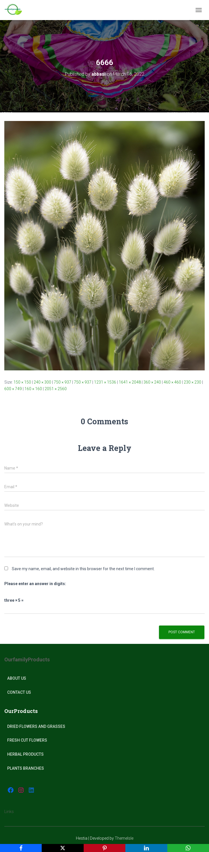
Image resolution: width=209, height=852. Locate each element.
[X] (62, 848)
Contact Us (19, 692)
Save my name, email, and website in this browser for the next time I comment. (83, 568)
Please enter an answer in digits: (35, 583)
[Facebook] (21, 848)
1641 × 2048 (130, 382)
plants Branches (25, 768)
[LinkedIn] (146, 848)
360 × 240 (152, 382)
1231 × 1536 (105, 382)
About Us (16, 678)
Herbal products (25, 754)
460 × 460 (172, 382)
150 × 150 (22, 382)
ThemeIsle (124, 838)
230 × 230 (192, 382)
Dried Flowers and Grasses (36, 726)
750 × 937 (62, 382)
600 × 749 (13, 388)
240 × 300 (42, 382)
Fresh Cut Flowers (27, 740)
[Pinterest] (104, 848)
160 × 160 (33, 388)
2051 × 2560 (56, 388)
